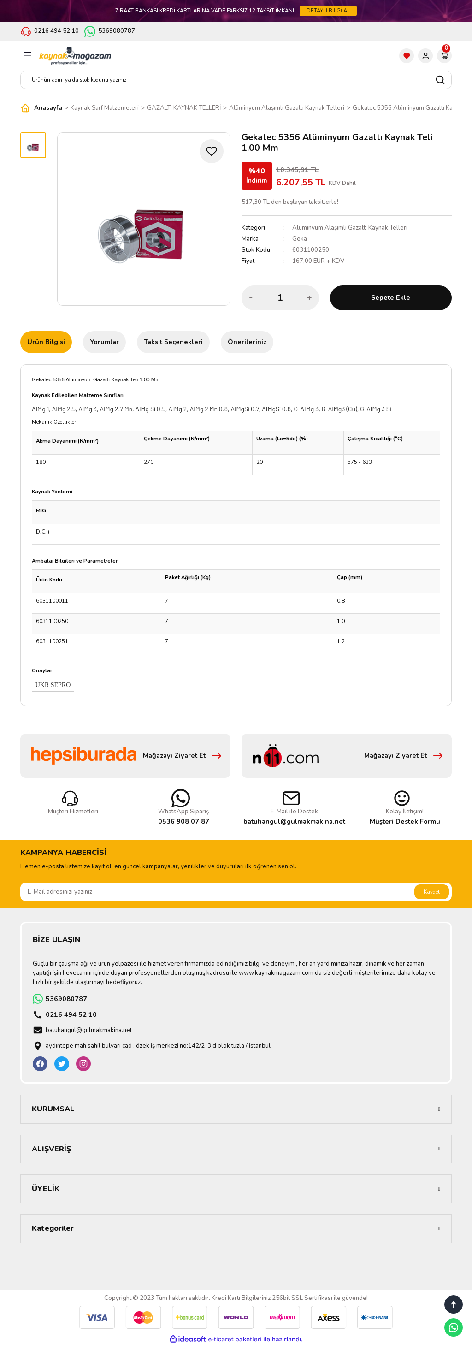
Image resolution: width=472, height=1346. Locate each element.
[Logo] (75, 56)
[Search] (236, 80)
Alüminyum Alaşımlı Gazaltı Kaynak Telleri (349, 228)
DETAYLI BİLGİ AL (328, 10)
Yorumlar (104, 341)
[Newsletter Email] (236, 892)
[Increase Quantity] (309, 298)
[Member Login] (425, 55)
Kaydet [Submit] (432, 891)
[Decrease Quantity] (251, 298)
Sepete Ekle (390, 297)
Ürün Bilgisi (46, 341)
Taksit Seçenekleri (173, 341)
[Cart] (444, 55)
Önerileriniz (247, 341)
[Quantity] (280, 298)
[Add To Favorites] (212, 151)
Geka (299, 239)
